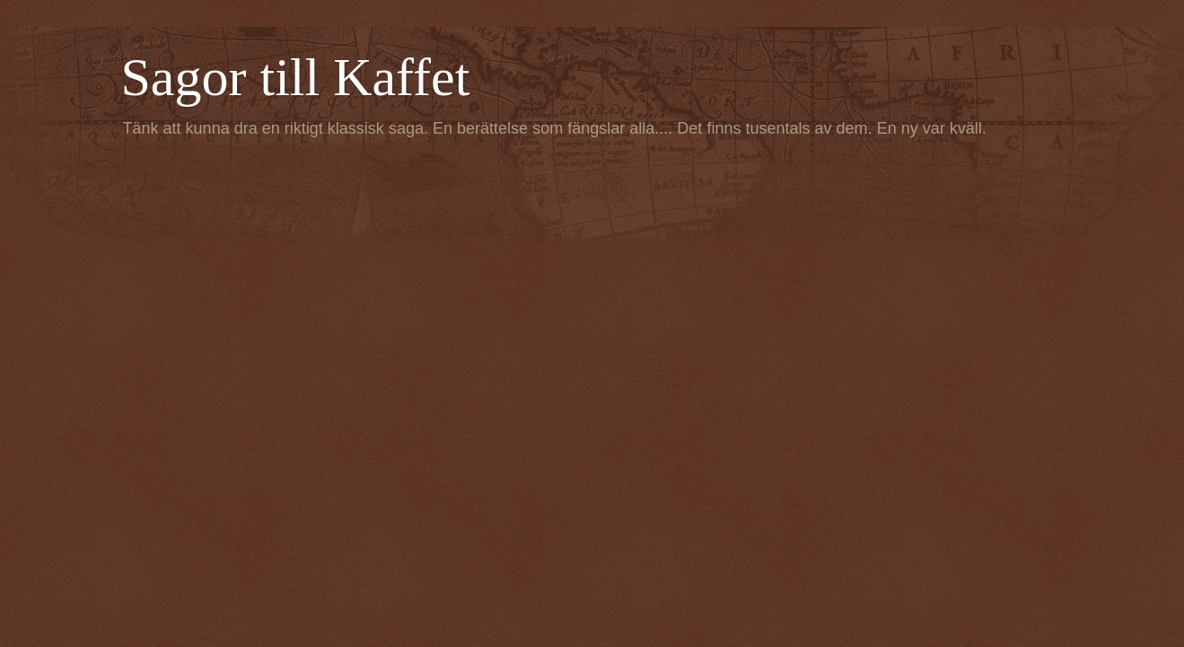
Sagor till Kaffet (295, 77)
